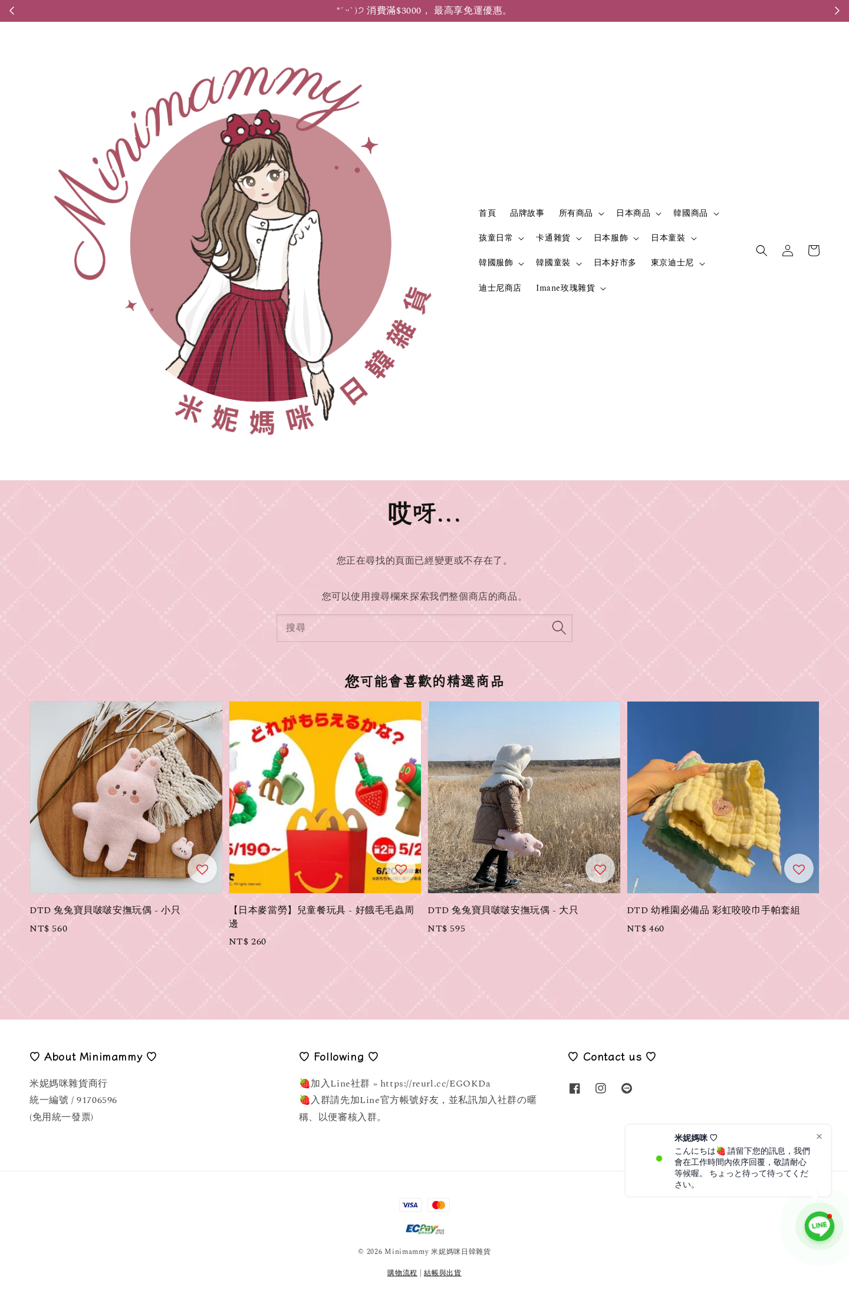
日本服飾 (611, 238)
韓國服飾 (496, 263)
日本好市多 (615, 262)
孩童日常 (496, 238)
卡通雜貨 (553, 238)
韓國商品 (690, 213)
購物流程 (402, 1273)
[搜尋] (559, 628)
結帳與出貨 (443, 1273)
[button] (762, 251)
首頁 (487, 213)
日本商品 (633, 213)
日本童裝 (668, 238)
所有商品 (576, 213)
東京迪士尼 (672, 263)
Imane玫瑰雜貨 (565, 288)
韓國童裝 (553, 263)
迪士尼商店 (500, 288)
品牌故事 (527, 213)
